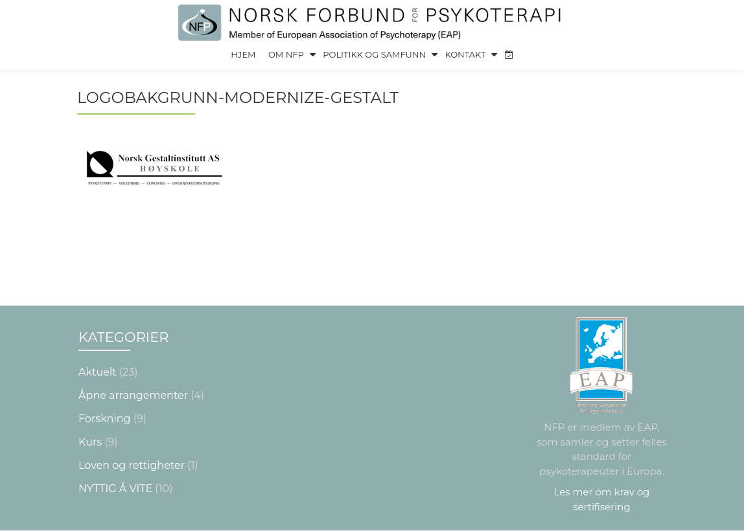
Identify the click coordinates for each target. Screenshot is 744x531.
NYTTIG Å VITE (115, 461)
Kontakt (465, 54)
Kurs (90, 415)
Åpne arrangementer (133, 368)
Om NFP (286, 54)
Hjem (243, 54)
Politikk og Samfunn (374, 54)
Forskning (104, 391)
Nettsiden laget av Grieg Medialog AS (372, 519)
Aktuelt (97, 345)
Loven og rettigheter (131, 438)
